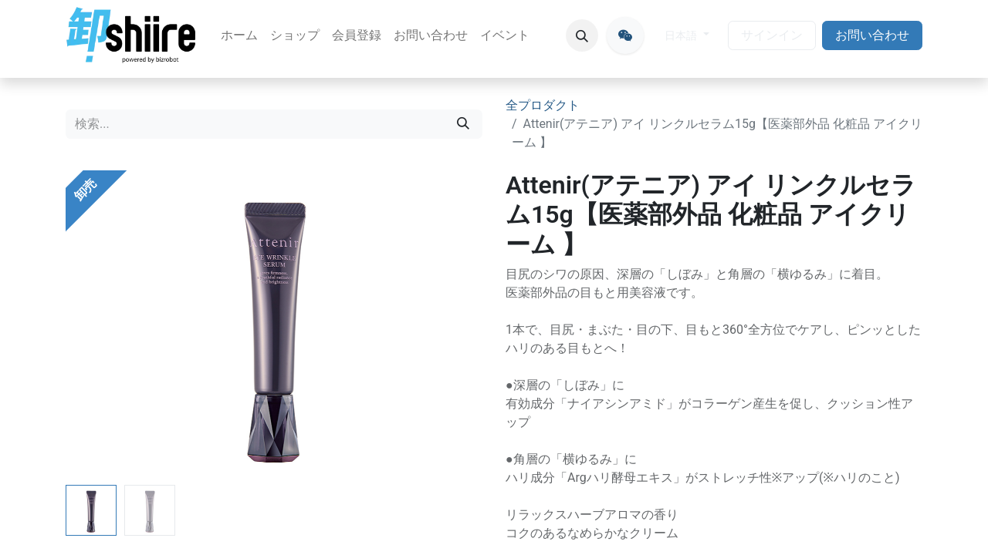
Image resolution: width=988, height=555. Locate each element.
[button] (582, 35)
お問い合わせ (872, 35)
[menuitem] (239, 35)
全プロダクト (543, 105)
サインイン (772, 35)
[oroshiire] (625, 35)
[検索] (463, 124)
